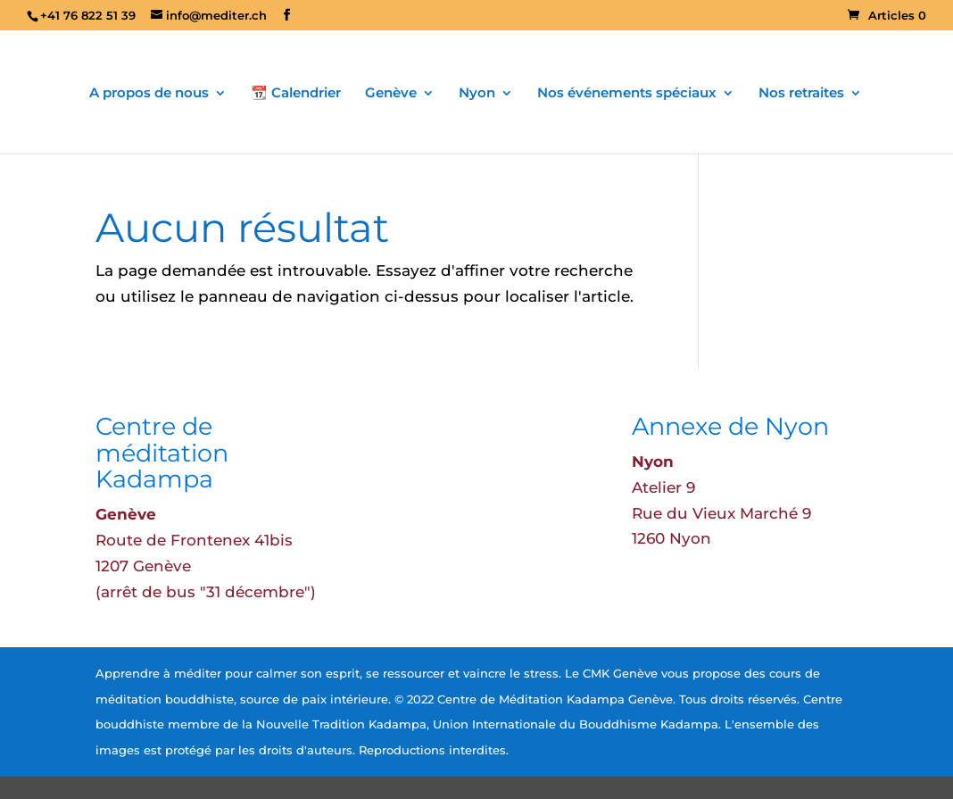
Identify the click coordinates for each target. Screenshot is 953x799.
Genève (391, 94)
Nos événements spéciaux (627, 94)
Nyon (477, 94)
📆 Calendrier (296, 94)
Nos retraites (801, 94)
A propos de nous (149, 94)
